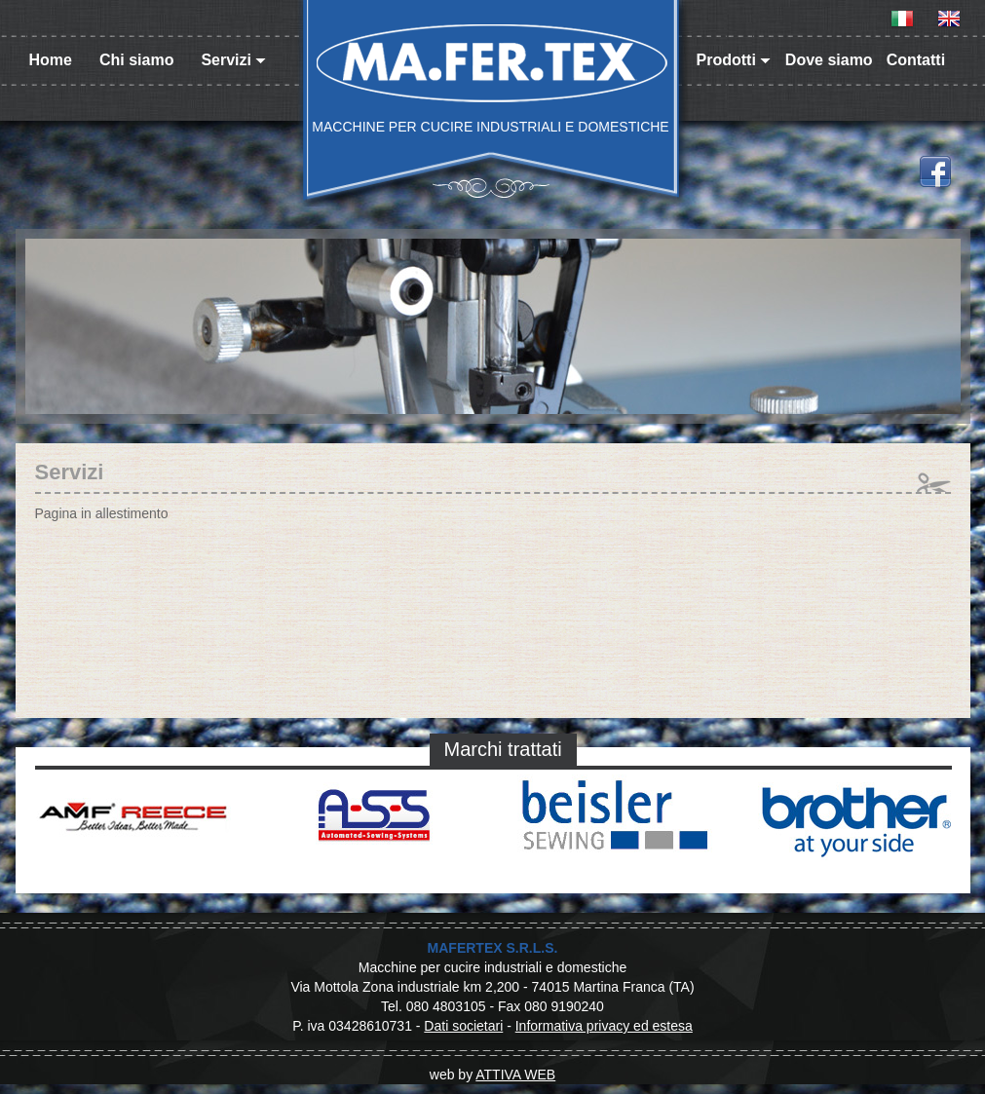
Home (50, 60)
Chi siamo (136, 60)
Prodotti (734, 60)
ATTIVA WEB (515, 1074)
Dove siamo (829, 60)
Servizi (233, 60)
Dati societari (463, 1026)
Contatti (916, 60)
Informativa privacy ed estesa (604, 1026)
